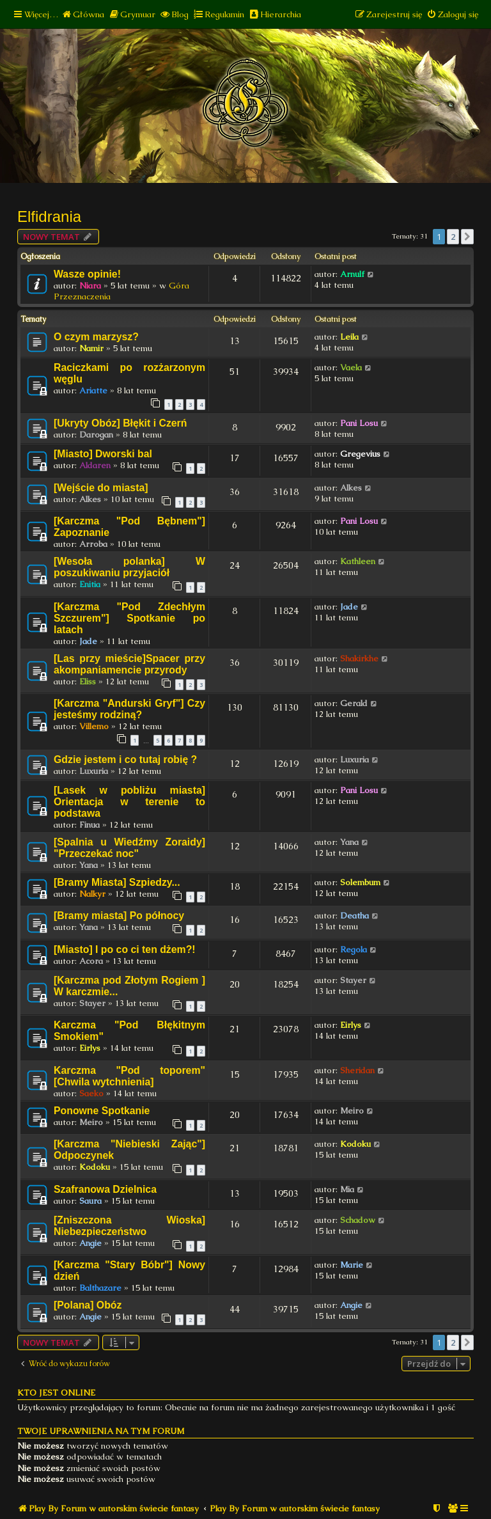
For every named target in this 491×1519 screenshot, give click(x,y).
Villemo (94, 726)
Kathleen (357, 561)
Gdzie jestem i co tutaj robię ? (125, 759)
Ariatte (93, 390)
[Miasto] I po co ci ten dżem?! (125, 949)
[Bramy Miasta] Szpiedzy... (117, 882)
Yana (88, 865)
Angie (90, 1243)
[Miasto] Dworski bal (103, 453)
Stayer (92, 1003)
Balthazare (100, 1287)
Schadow (357, 1220)
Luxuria (93, 771)
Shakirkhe (359, 658)
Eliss (87, 681)
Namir (91, 348)
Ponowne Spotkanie (102, 1110)
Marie (351, 1264)
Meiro (91, 1122)
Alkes (90, 499)
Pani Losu (359, 423)
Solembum (360, 882)
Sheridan (357, 1070)
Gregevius (360, 453)
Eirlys (89, 1048)
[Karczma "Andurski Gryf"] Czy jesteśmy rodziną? (129, 709)
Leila (349, 336)
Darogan (96, 434)
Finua (89, 824)
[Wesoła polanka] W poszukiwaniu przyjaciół (129, 567)
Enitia (89, 584)
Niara (90, 285)
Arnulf (352, 274)
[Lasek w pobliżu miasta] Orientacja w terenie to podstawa (129, 802)
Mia (347, 1189)
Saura (90, 1200)
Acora (91, 961)
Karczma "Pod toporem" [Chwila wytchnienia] (129, 1076)
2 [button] (453, 236)
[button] (467, 236)
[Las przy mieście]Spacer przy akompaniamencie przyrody (129, 664)
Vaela (351, 367)
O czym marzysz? (96, 336)
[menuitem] (82, 14)
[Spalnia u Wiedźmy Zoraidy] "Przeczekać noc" (129, 848)
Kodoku (94, 1166)
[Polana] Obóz (87, 1305)
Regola (353, 949)
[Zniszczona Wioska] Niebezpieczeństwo (129, 1226)
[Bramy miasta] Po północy (119, 915)
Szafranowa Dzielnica (105, 1189)
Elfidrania (49, 216)
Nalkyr (92, 893)
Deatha (354, 915)
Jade (88, 641)
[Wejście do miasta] (101, 487)
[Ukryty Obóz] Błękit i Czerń (120, 423)
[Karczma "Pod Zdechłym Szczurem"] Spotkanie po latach (129, 618)
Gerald (354, 703)
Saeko (91, 1093)
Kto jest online (56, 1392)
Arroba (93, 544)
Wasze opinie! (87, 274)
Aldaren (95, 465)
